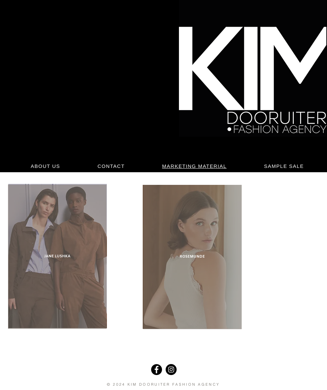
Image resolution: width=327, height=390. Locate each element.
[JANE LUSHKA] (57, 257)
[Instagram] (171, 369)
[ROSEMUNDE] (192, 257)
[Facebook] (156, 369)
